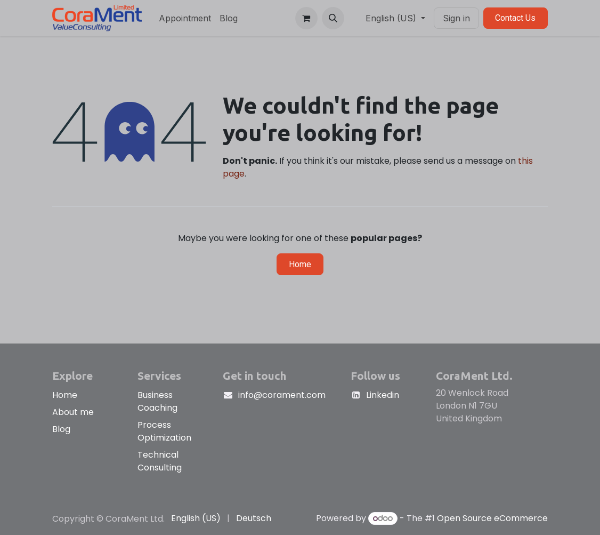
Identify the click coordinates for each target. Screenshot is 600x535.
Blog (61, 429)
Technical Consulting (159, 461)
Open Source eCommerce (492, 518)
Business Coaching (157, 401)
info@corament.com (282, 395)
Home (300, 264)
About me (73, 412)
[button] (333, 18)
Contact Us (515, 18)
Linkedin (382, 395)
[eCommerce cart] (306, 18)
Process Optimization (164, 431)
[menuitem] (185, 18)
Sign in (456, 18)
